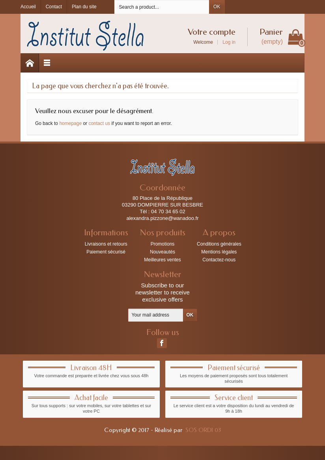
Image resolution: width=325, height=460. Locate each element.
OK (216, 6)
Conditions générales (219, 244)
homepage (70, 123)
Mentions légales (219, 252)
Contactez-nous (218, 260)
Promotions (163, 244)
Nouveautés (162, 252)
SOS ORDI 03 (203, 430)
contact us (99, 123)
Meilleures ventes (162, 260)
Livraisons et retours (106, 244)
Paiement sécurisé (105, 252)
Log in (228, 42)
